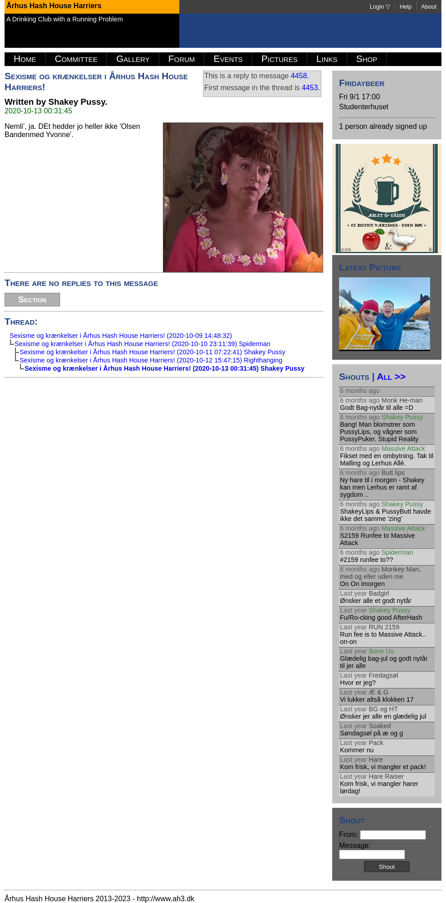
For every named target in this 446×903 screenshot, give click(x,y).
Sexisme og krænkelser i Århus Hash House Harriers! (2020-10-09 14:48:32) (121, 335)
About (428, 6)
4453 (310, 88)
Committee (76, 58)
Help (405, 6)
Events (228, 58)
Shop (366, 58)
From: (382, 834)
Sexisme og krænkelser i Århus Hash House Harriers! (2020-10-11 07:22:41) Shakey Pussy (152, 352)
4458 (299, 76)
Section (32, 299)
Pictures (279, 58)
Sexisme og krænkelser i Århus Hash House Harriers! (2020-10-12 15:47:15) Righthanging (151, 360)
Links (327, 58)
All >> (391, 376)
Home (25, 58)
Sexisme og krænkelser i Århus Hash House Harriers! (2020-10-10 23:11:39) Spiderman (142, 343)
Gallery (132, 58)
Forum (181, 58)
